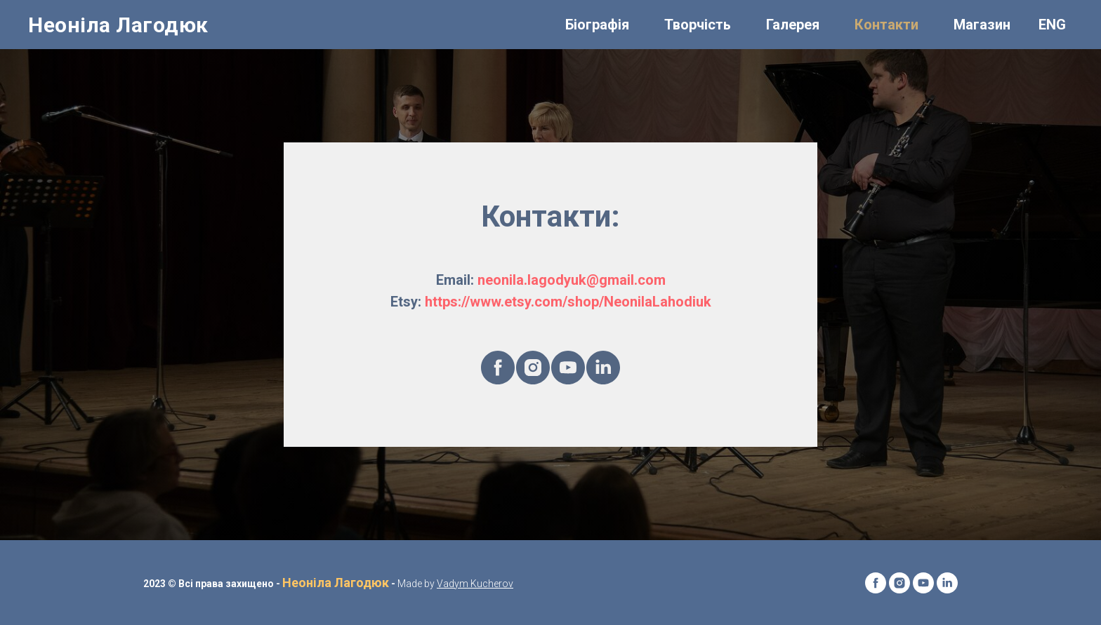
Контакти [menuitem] (886, 24)
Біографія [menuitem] (597, 24)
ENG (1052, 24)
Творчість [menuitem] (697, 24)
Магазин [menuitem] (982, 24)
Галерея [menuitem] (792, 24)
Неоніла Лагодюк (335, 582)
